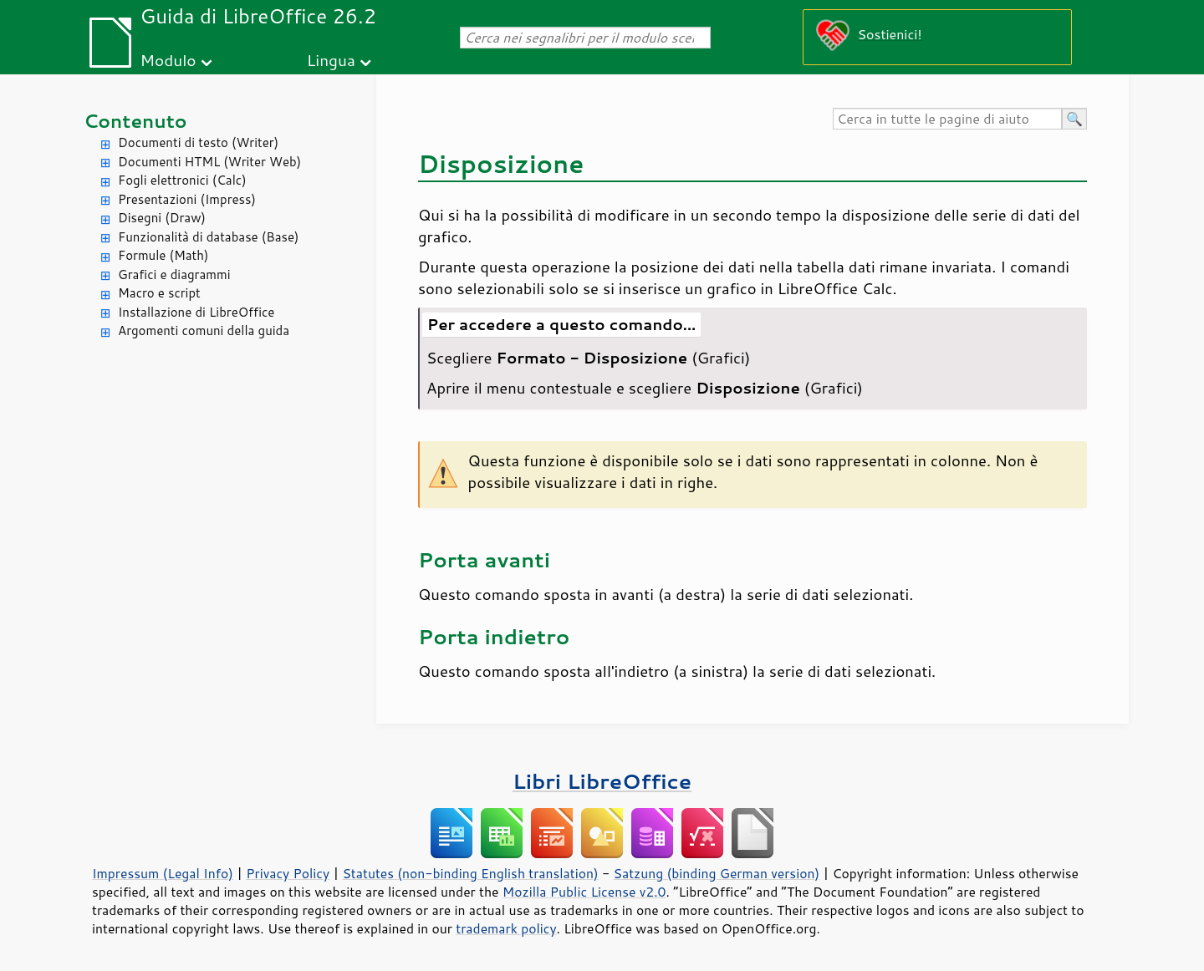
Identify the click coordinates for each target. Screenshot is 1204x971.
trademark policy (506, 928)
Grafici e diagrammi (174, 274)
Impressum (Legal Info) (162, 873)
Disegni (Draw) (162, 217)
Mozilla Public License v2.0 (584, 891)
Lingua (331, 59)
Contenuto (135, 121)
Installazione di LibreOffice (196, 312)
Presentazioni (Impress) (187, 199)
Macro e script (159, 293)
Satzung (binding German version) (717, 873)
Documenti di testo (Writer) (198, 142)
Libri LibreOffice (602, 781)
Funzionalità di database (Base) (208, 237)
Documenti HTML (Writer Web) (209, 161)
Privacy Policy (287, 873)
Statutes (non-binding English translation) (470, 873)
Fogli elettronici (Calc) (182, 180)
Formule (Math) (163, 255)
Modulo (168, 59)
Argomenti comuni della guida (203, 330)
